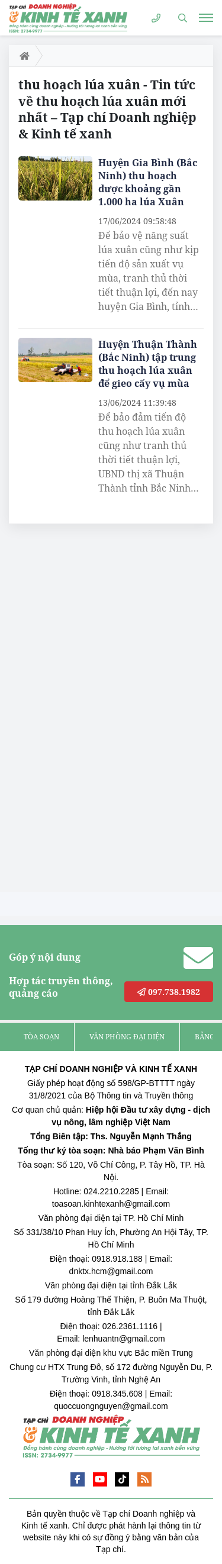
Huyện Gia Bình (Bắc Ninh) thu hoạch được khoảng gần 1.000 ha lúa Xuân (147, 182)
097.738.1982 (168, 991)
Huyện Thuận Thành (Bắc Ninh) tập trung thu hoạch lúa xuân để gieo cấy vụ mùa (147, 364)
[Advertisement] (97, 711)
